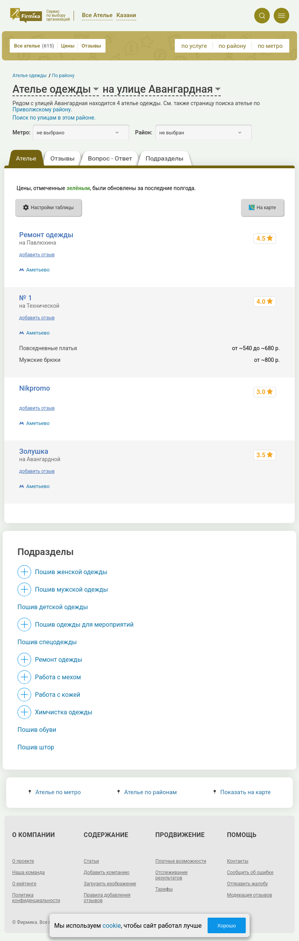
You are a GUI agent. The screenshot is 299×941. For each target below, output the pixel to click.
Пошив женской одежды (71, 572)
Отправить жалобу (247, 883)
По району (63, 75)
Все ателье (34, 46)
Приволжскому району (41, 109)
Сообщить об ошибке (250, 872)
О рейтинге (24, 883)
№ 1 (25, 298)
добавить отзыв (37, 254)
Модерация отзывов (249, 895)
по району (232, 45)
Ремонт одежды (46, 235)
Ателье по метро (54, 792)
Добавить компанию (106, 872)
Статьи (91, 861)
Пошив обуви (37, 729)
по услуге (194, 45)
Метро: (21, 132)
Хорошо (226, 926)
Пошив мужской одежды (71, 589)
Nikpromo (34, 388)
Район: (143, 132)
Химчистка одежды (64, 712)
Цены (68, 46)
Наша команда (28, 872)
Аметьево (37, 270)
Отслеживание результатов (171, 875)
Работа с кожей (57, 694)
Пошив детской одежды (53, 607)
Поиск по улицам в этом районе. (54, 118)
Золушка (33, 451)
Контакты (237, 861)
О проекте (23, 861)
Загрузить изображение (110, 883)
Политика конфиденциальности (36, 897)
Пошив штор (36, 747)
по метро (270, 45)
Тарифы (164, 889)
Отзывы (91, 46)
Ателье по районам (147, 792)
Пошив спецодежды (47, 642)
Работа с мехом (58, 677)
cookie (111, 925)
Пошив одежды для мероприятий (84, 624)
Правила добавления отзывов (107, 897)
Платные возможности (180, 861)
